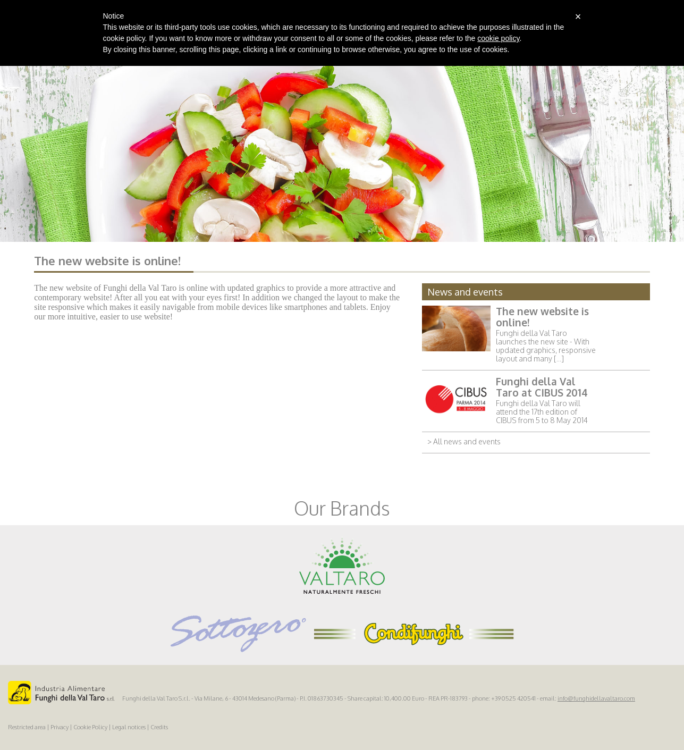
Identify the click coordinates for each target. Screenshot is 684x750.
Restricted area (27, 727)
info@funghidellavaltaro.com (596, 698)
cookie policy (498, 38)
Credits (159, 727)
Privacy (59, 727)
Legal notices (129, 727)
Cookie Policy (90, 727)
